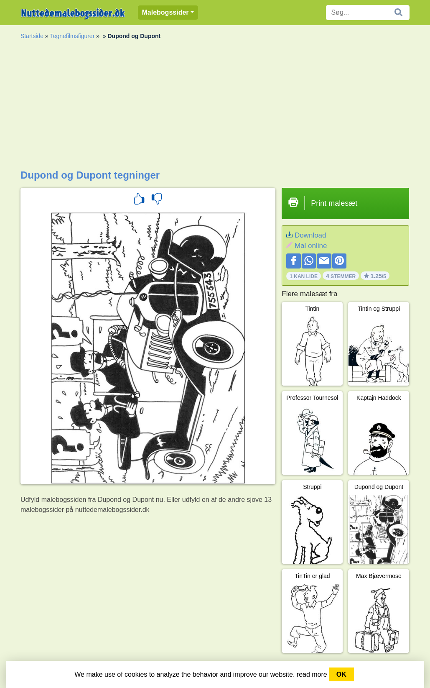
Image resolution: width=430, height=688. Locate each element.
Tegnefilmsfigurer (72, 36)
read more (312, 674)
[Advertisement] (215, 106)
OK (341, 674)
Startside (31, 36)
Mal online (311, 246)
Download (310, 235)
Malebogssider (165, 12)
